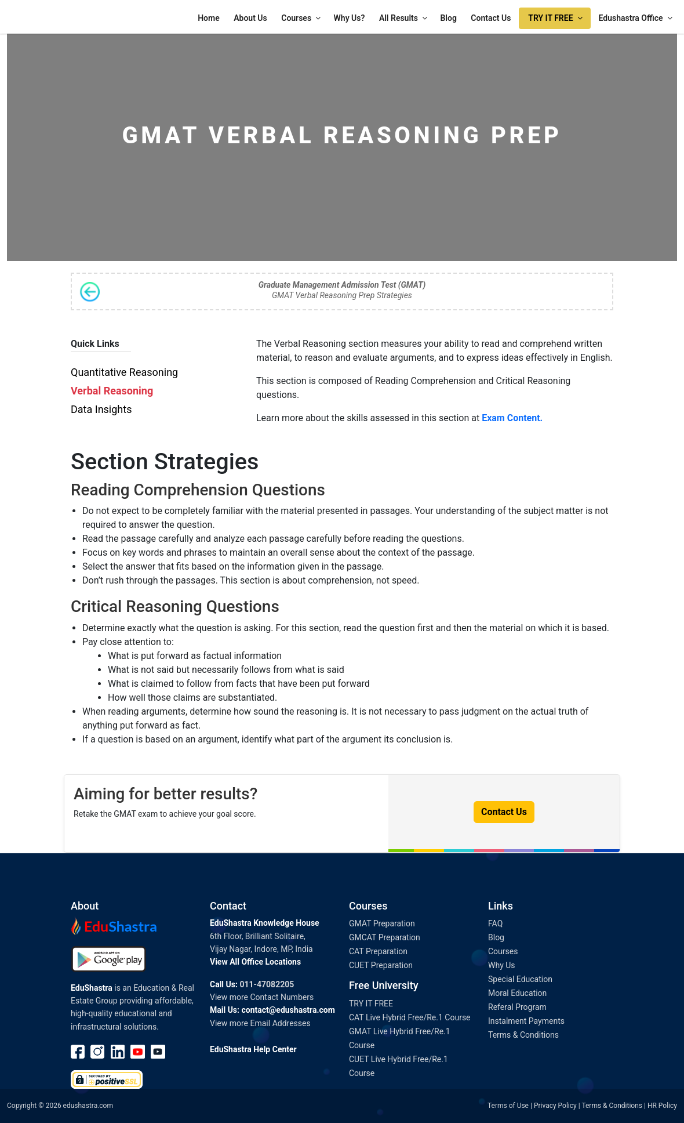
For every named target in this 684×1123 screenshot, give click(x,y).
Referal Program (517, 1007)
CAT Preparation (378, 951)
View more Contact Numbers (262, 997)
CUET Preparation (381, 965)
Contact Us (491, 18)
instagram (97, 1052)
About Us (250, 18)
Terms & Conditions (523, 1034)
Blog (448, 18)
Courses (301, 18)
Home (209, 18)
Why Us (501, 965)
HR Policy (662, 1106)
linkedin (118, 1052)
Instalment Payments (526, 1021)
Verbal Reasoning (112, 391)
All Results (404, 18)
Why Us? (349, 18)
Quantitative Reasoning (124, 372)
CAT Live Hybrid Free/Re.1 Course (410, 1017)
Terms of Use (508, 1106)
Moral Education (517, 993)
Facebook (78, 1052)
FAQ (495, 923)
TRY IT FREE (556, 18)
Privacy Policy (555, 1106)
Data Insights (101, 409)
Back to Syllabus (90, 291)
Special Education (520, 979)
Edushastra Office (636, 18)
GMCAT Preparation (384, 937)
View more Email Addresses (260, 1023)
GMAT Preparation (382, 923)
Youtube (137, 1052)
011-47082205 (266, 984)
